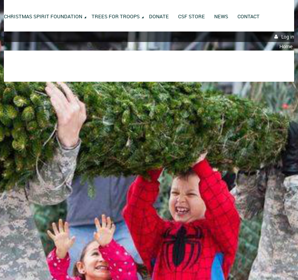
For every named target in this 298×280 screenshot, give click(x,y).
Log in (287, 36)
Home (286, 46)
